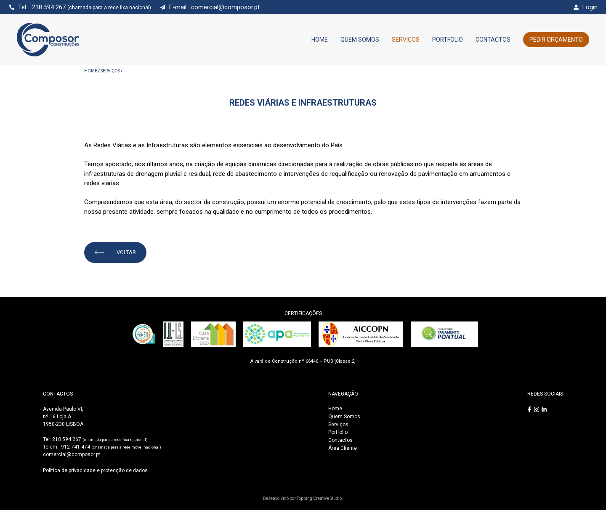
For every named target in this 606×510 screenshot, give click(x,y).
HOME (90, 71)
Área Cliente (342, 448)
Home (319, 39)
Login (590, 7)
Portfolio (447, 39)
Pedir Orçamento (556, 39)
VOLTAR (115, 252)
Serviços (406, 39)
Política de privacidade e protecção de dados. (96, 470)
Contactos (493, 39)
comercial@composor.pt (225, 7)
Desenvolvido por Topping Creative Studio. (303, 498)
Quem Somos (359, 39)
